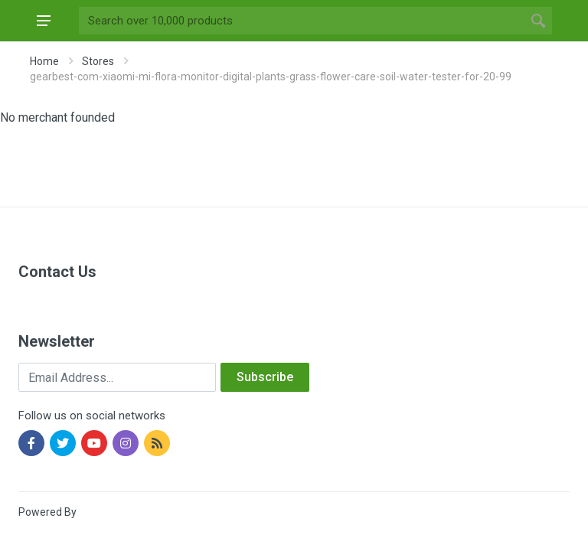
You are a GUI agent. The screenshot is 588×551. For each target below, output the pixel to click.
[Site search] (301, 20)
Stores (98, 61)
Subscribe (265, 377)
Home (44, 61)
